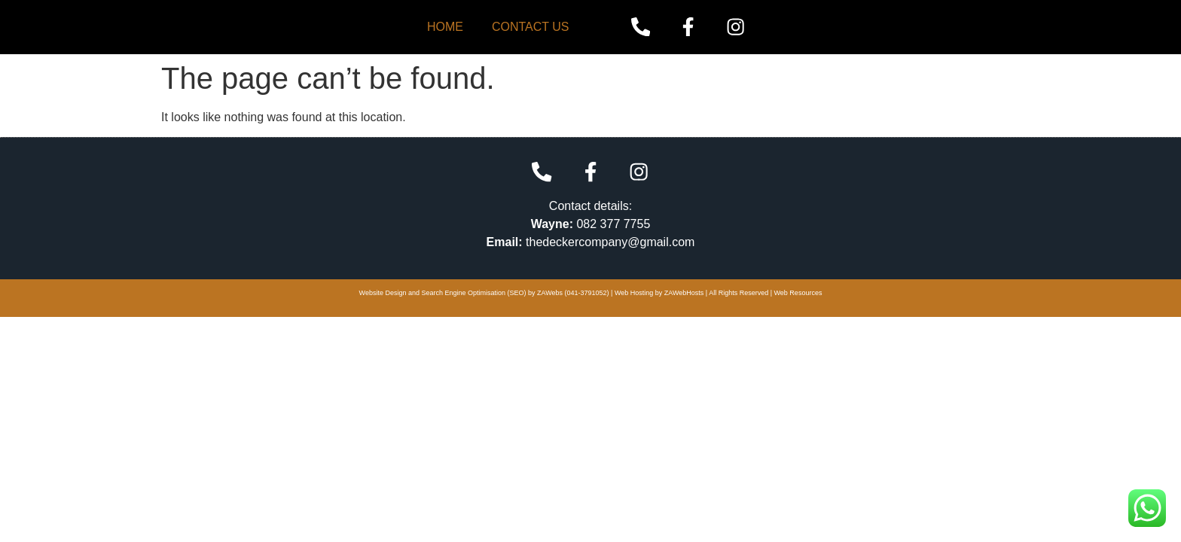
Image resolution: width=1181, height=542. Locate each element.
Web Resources (798, 293)
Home (445, 26)
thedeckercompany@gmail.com (610, 241)
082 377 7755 (613, 223)
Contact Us (530, 26)
